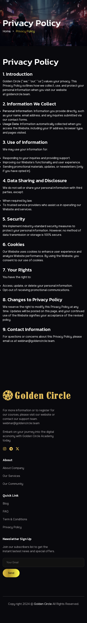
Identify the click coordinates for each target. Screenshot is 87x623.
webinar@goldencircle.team (36, 341)
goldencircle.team (18, 94)
